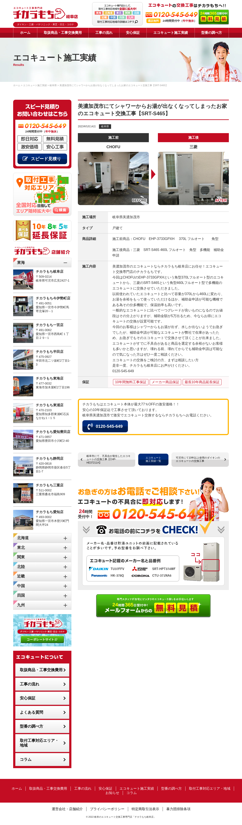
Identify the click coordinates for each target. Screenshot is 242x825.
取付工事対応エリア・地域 (39, 743)
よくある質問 (31, 712)
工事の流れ (104, 32)
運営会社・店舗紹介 (67, 809)
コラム (25, 759)
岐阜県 (105, 126)
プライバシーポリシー (107, 809)
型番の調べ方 (211, 32)
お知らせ (112, 793)
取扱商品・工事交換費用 (63, 32)
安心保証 (133, 32)
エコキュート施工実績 (170, 32)
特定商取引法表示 (145, 809)
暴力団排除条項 (178, 809)
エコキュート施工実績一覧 (153, 459)
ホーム (25, 32)
